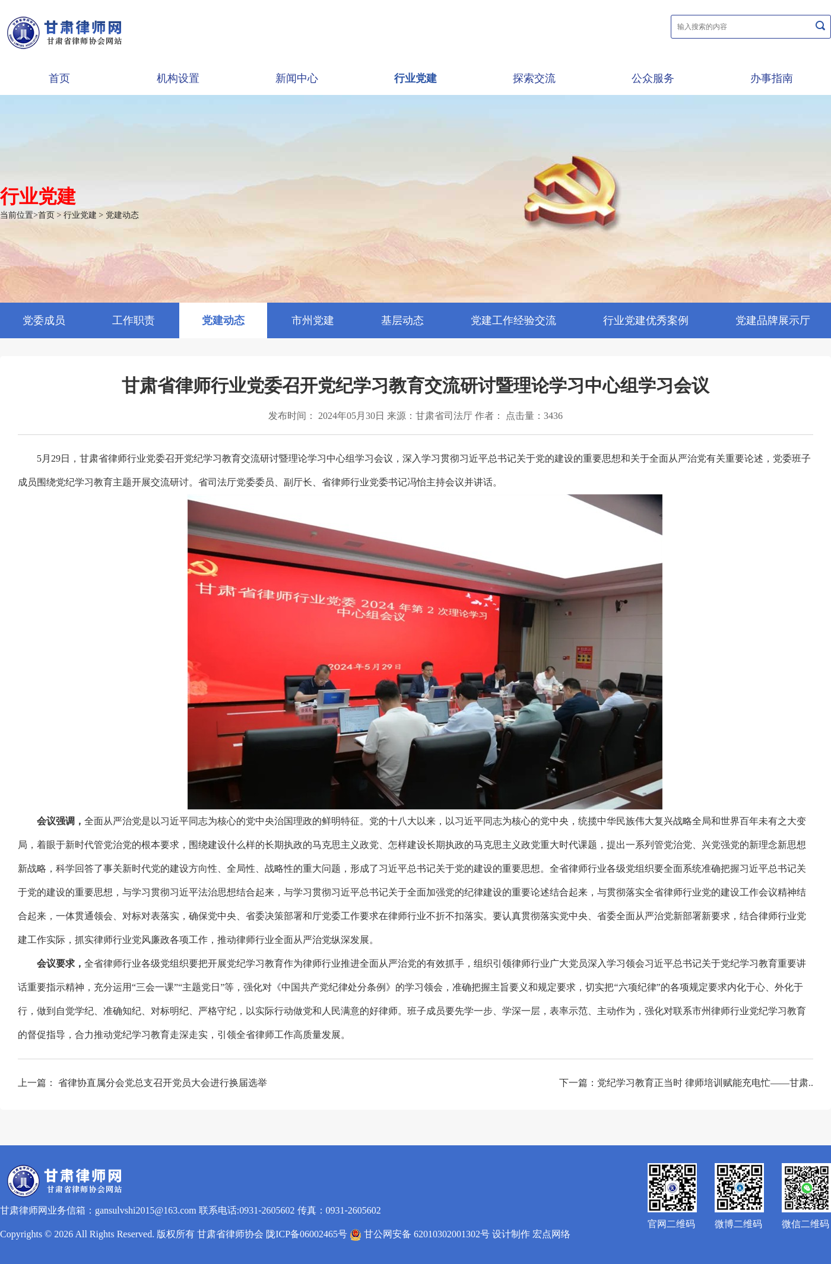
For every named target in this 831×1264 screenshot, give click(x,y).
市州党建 (312, 320)
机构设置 (178, 78)
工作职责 (133, 320)
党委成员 (44, 320)
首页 (59, 78)
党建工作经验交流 (513, 320)
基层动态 (402, 320)
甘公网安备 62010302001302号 (420, 1234)
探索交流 (534, 78)
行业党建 (415, 78)
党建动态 (122, 215)
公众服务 (653, 78)
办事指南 (771, 78)
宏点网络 (551, 1234)
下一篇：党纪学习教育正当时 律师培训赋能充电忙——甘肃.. (686, 1083)
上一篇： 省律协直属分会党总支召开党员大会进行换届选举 (142, 1083)
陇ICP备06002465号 (306, 1234)
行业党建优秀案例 (646, 320)
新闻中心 (296, 78)
